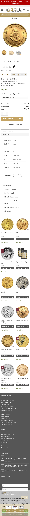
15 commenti (10, 471)
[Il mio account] (28, 10)
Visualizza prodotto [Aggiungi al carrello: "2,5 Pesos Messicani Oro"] (22, 384)
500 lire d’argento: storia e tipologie (16, 470)
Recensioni (4, 448)
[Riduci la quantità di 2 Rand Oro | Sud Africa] (2, 114)
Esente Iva (5, 74)
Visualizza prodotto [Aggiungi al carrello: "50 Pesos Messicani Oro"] (22, 326)
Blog (2, 446)
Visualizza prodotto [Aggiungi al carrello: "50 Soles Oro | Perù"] (22, 239)
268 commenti (11, 461)
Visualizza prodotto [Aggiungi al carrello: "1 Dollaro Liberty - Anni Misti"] (22, 297)
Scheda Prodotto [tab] (7, 131)
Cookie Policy (5, 442)
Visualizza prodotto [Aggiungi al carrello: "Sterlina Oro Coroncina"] (7, 239)
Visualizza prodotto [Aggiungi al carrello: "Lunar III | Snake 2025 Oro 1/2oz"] (22, 355)
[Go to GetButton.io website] (3, 514)
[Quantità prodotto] (4, 114)
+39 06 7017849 (8, 406)
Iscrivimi (24, 497)
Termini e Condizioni (7, 438)
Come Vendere (5, 436)
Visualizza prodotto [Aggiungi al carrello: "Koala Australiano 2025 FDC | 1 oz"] (7, 326)
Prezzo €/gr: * (19, 74)
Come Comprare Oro (7, 434)
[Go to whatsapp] (4, 511)
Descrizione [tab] (6, 134)
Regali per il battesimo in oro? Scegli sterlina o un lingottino (16, 465)
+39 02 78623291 (9, 420)
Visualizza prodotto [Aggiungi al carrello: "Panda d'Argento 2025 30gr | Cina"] (7, 268)
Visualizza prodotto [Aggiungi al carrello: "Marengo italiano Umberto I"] (7, 297)
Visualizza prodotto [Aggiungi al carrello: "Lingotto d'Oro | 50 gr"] (22, 268)
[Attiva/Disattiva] (2, 189)
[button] (2, 10)
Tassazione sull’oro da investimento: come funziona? (16, 459)
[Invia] (26, 14)
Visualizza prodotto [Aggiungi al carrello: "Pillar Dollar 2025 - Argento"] (7, 384)
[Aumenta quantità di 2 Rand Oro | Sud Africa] (7, 114)
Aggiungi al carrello (12, 119)
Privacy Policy (5, 440)
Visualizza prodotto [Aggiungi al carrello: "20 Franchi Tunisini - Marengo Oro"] (7, 355)
